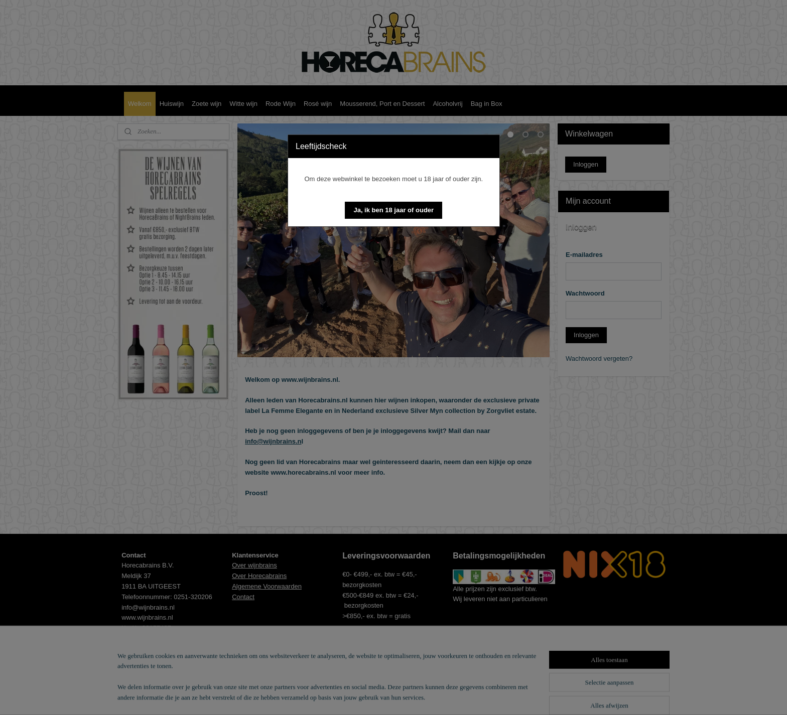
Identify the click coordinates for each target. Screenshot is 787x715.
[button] (393, 210)
